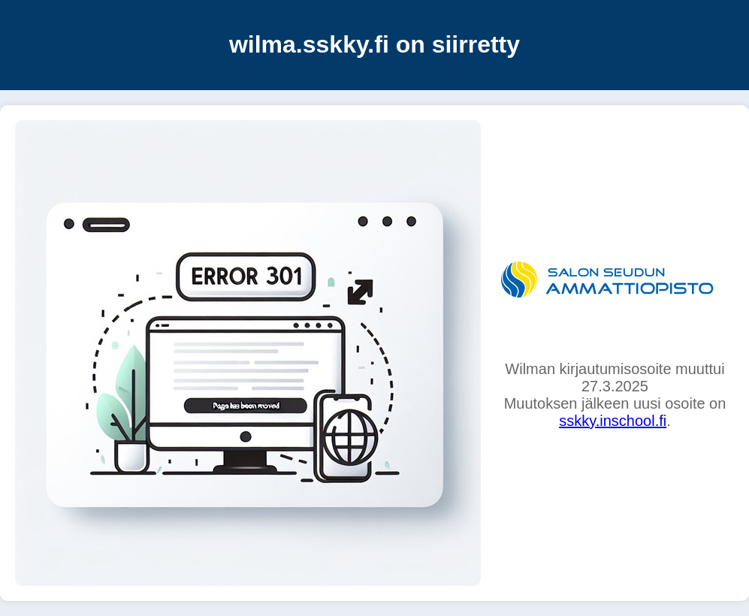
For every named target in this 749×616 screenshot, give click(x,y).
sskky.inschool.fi (612, 420)
